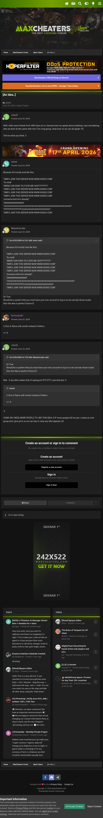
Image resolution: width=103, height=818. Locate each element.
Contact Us (68, 784)
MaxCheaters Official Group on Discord (52, 78)
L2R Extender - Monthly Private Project (29, 732)
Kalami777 (66, 668)
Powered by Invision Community (51, 791)
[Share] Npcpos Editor (22, 668)
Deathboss (19, 657)
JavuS (8, 103)
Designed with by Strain (40, 784)
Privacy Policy (56, 784)
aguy (17, 626)
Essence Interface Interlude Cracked (28, 653)
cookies (50, 808)
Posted (20, 118)
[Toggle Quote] (7, 240)
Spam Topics (23, 105)
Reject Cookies (94, 806)
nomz (14, 161)
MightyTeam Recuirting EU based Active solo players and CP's (75, 649)
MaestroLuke (18, 228)
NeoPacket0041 (22, 705)
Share (25, 503)
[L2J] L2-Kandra (69, 664)
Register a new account (51, 467)
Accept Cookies (74, 806)
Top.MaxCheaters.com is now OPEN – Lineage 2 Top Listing (51, 86)
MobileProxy (67, 683)
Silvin (17, 671)
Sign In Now (51, 485)
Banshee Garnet (22, 735)
